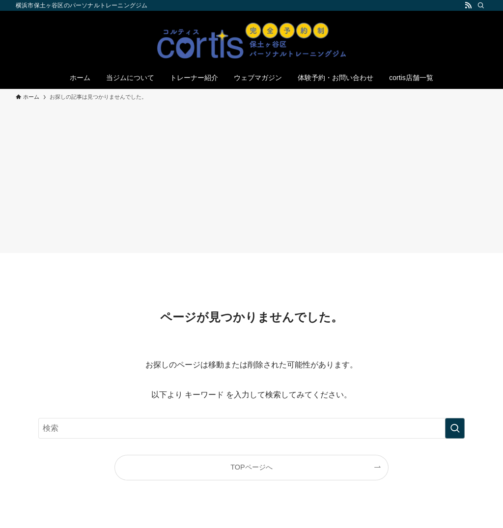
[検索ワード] (251, 428)
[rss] (468, 5)
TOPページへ (251, 467)
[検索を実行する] (455, 428)
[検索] (481, 5)
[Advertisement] (251, 175)
